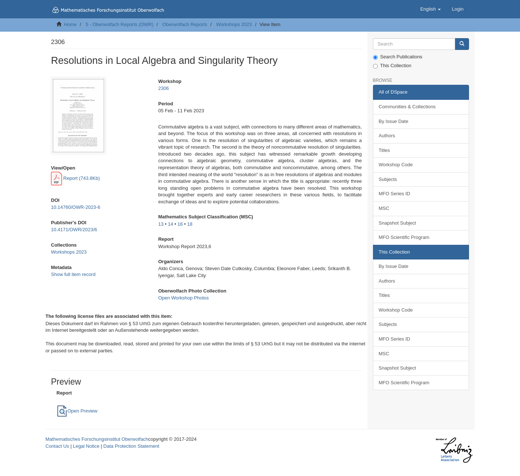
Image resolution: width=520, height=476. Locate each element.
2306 (163, 88)
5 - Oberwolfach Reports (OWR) (119, 24)
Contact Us (57, 446)
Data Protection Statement (131, 446)
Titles (384, 150)
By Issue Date (394, 121)
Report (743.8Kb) (75, 178)
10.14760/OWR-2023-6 (75, 207)
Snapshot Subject (397, 223)
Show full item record (73, 274)
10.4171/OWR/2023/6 (74, 229)
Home (70, 24)
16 (180, 224)
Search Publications (397, 57)
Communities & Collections (407, 106)
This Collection (392, 66)
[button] (430, 9)
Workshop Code (396, 164)
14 (170, 224)
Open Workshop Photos (183, 298)
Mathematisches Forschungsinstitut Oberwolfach (96, 439)
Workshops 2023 (234, 24)
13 (160, 224)
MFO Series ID (394, 193)
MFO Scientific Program (404, 237)
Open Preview (77, 411)
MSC (384, 208)
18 (189, 224)
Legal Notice (86, 446)
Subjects (388, 179)
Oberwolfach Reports (184, 24)
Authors (387, 135)
